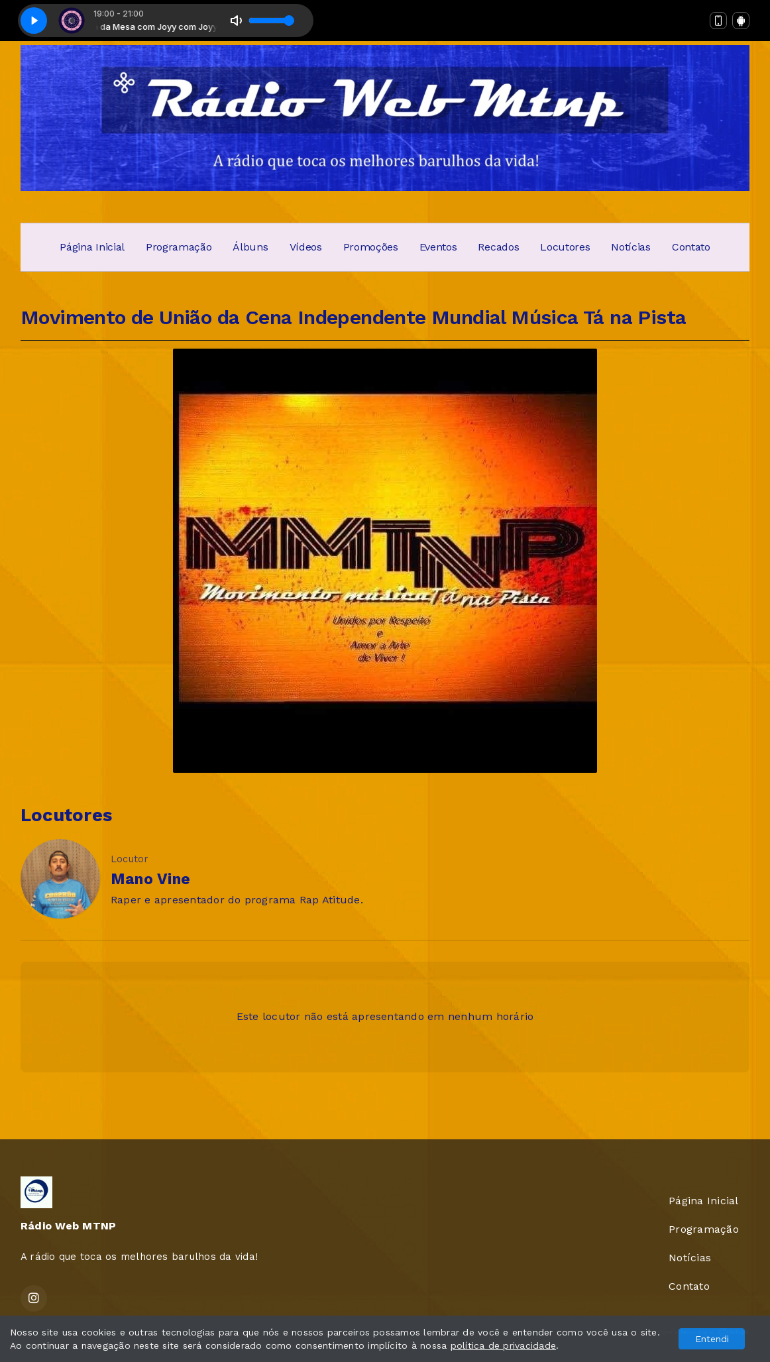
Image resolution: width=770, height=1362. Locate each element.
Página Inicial (92, 247)
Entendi (712, 1339)
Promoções (370, 247)
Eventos (438, 247)
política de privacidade (504, 1345)
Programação (178, 247)
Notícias (630, 247)
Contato (691, 247)
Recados (498, 247)
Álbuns (250, 247)
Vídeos (306, 247)
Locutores (565, 247)
